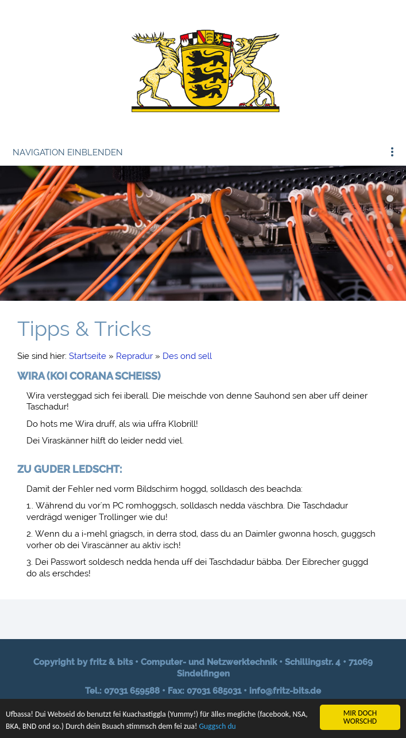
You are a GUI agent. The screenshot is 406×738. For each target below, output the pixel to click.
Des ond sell (187, 356)
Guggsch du (217, 727)
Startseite (87, 356)
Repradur (134, 356)
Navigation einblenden (68, 152)
